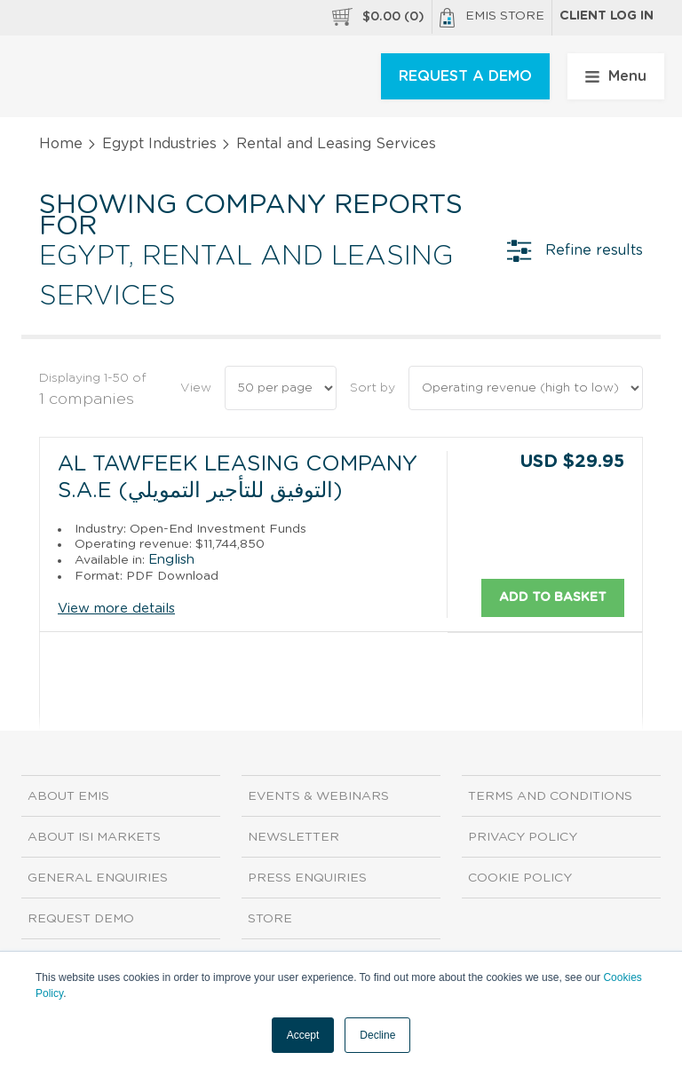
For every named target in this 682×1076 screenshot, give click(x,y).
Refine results (575, 250)
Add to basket (553, 596)
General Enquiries (98, 878)
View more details (116, 608)
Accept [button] (303, 1035)
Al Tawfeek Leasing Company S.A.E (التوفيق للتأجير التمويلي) (237, 478)
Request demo (81, 919)
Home (61, 144)
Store (270, 919)
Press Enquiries (307, 878)
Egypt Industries (159, 144)
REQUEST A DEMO (465, 76)
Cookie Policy (520, 878)
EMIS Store (492, 18)
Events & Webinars (318, 796)
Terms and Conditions (550, 796)
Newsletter (293, 837)
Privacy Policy (522, 837)
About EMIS (68, 796)
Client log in (606, 16)
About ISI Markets (94, 837)
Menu (615, 76)
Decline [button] (377, 1035)
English (171, 559)
